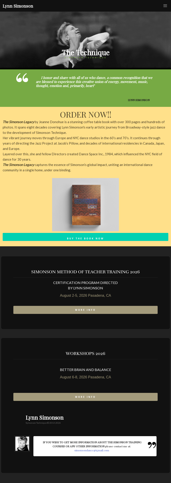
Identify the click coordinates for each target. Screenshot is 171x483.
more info (85, 309)
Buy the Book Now (85, 238)
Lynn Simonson (18, 6)
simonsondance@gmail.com (91, 450)
